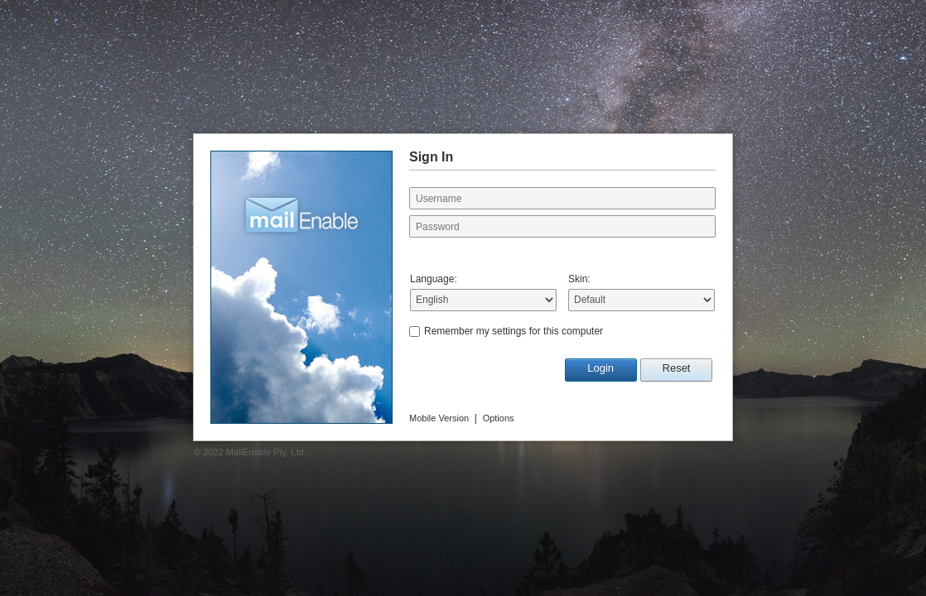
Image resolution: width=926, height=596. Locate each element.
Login (600, 368)
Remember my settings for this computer (513, 331)
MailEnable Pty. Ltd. (266, 452)
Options (498, 418)
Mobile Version (439, 418)
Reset (677, 368)
